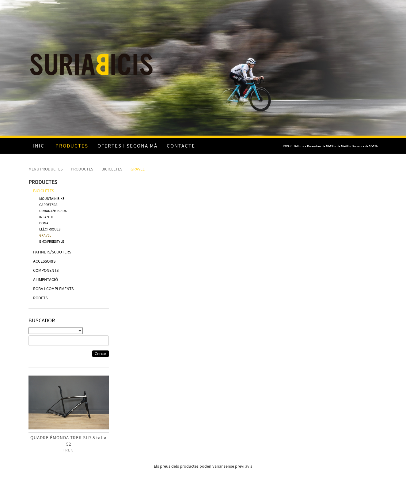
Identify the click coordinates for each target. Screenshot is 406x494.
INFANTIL (46, 217)
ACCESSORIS (44, 261)
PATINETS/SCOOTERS (52, 252)
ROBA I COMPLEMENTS (53, 288)
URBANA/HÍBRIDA (53, 210)
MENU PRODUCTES (45, 169)
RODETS (40, 298)
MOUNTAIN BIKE (51, 198)
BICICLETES (111, 169)
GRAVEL (138, 169)
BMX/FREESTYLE (51, 241)
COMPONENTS (46, 270)
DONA (43, 223)
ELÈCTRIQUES (49, 229)
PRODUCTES (82, 169)
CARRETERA (48, 204)
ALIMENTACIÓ (45, 279)
